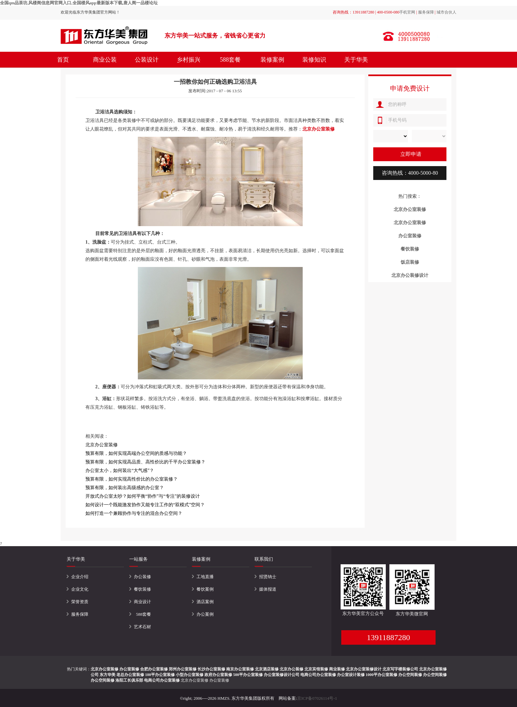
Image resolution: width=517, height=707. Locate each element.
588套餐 (230, 59)
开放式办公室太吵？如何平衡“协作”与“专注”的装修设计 (142, 496)
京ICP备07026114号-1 (317, 698)
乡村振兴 (188, 59)
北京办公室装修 (194, 680)
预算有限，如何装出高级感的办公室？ (124, 487)
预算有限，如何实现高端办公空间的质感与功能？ (136, 453)
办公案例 (205, 614)
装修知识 (314, 59)
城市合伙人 (446, 12)
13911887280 (388, 637)
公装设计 (147, 59)
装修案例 (272, 59)
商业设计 (142, 601)
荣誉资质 (79, 601)
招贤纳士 (267, 576)
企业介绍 (79, 576)
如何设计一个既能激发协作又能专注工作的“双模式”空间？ (145, 504)
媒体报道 (267, 589)
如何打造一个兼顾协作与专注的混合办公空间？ (133, 513)
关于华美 (356, 59)
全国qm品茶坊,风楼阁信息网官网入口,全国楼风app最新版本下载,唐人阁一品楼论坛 (79, 2)
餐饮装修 (142, 589)
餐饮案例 (205, 589)
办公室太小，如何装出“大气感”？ (119, 470)
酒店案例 (205, 601)
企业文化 (79, 589)
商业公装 (105, 59)
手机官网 (407, 12)
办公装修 (142, 576)
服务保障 (426, 12)
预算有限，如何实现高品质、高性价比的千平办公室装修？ (145, 461)
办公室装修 (219, 680)
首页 (63, 59)
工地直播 (205, 576)
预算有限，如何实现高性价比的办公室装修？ (131, 479)
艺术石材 (142, 626)
